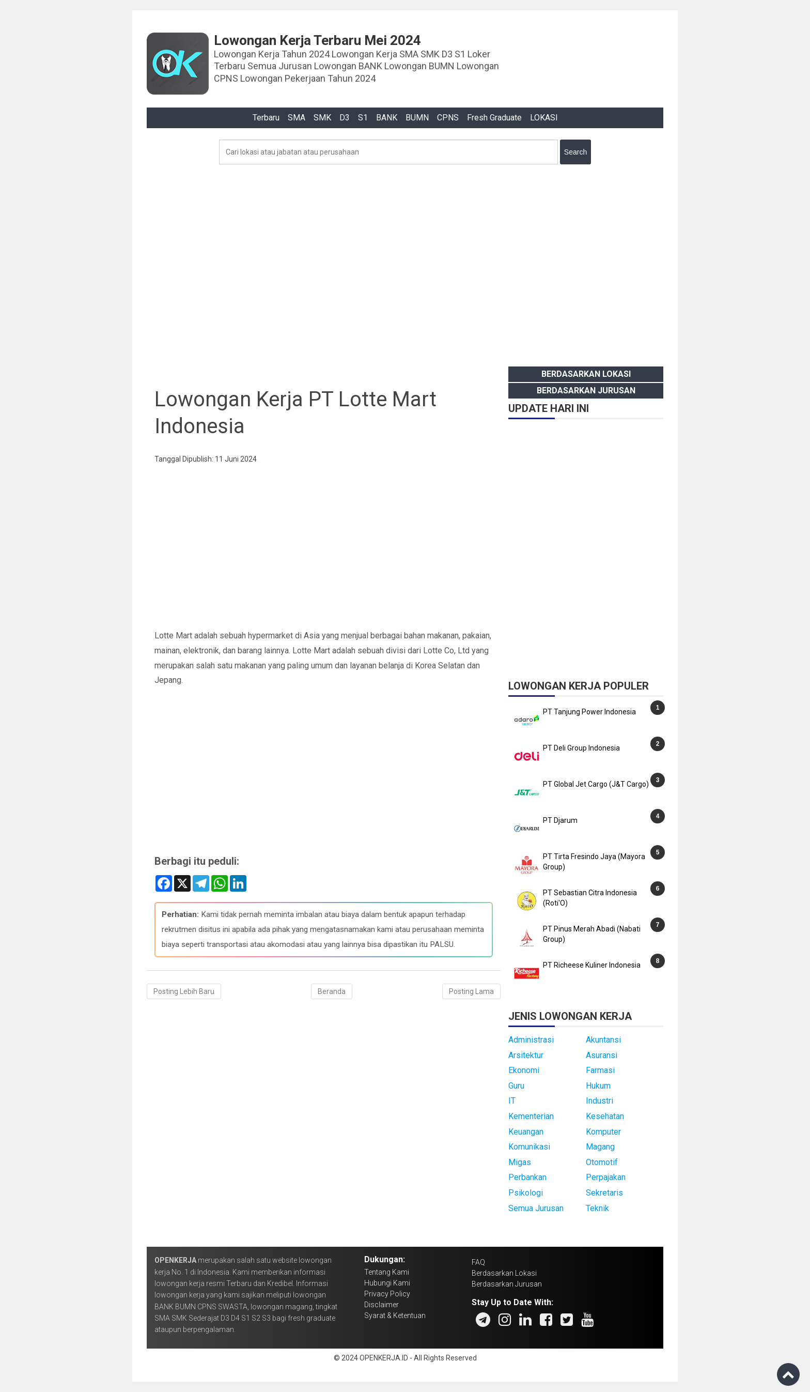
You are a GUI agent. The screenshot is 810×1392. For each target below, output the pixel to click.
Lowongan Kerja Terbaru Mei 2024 (317, 40)
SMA (296, 118)
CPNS (448, 118)
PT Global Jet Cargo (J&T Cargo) (596, 784)
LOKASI (544, 118)
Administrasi (531, 1040)
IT (512, 1101)
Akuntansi (603, 1040)
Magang (600, 1147)
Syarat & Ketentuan (395, 1315)
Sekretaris (604, 1193)
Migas (519, 1162)
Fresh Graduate (494, 118)
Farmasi (600, 1070)
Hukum (598, 1086)
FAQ (478, 1262)
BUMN (417, 118)
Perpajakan (606, 1177)
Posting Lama (471, 991)
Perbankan (527, 1177)
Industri (599, 1101)
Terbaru (266, 118)
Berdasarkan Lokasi (586, 374)
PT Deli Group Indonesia (581, 748)
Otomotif (602, 1162)
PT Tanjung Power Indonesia (589, 712)
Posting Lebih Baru (183, 991)
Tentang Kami (386, 1272)
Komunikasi (529, 1147)
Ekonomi (523, 1070)
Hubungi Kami (387, 1283)
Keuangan (525, 1132)
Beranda (332, 991)
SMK (322, 118)
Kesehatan (605, 1116)
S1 (363, 118)
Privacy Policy (387, 1294)
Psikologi (525, 1193)
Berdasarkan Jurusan (586, 390)
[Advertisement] (405, 262)
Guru (516, 1086)
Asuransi (601, 1055)
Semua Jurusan (536, 1208)
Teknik (597, 1208)
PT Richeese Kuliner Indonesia (592, 965)
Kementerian (531, 1116)
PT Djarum (560, 820)
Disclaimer (381, 1305)
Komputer (603, 1132)
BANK (386, 118)
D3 (344, 118)
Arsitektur (525, 1055)
